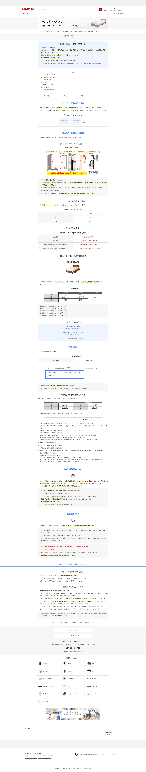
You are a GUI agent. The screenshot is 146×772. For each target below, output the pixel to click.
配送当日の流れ (45, 87)
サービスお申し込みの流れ (48, 75)
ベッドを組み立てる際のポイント (50, 90)
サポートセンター (53, 504)
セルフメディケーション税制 (31, 758)
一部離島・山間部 (46, 47)
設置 (82, 96)
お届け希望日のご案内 (47, 85)
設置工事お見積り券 (71, 326)
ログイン (116, 13)
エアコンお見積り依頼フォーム (72, 334)
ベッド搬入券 (64, 96)
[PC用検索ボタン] (100, 9)
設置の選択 (44, 82)
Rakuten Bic (28, 9)
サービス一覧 (64, 768)
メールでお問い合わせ (73, 636)
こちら (60, 432)
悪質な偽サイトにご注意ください (44, 758)
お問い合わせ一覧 (71, 768)
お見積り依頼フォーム (69, 332)
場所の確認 (46, 96)
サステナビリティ (79, 768)
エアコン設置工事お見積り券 (71, 328)
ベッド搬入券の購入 (46, 80)
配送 (100, 96)
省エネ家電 (109, 734)
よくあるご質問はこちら (73, 630)
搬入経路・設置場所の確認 (48, 77)
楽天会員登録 (121, 13)
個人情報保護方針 (87, 768)
